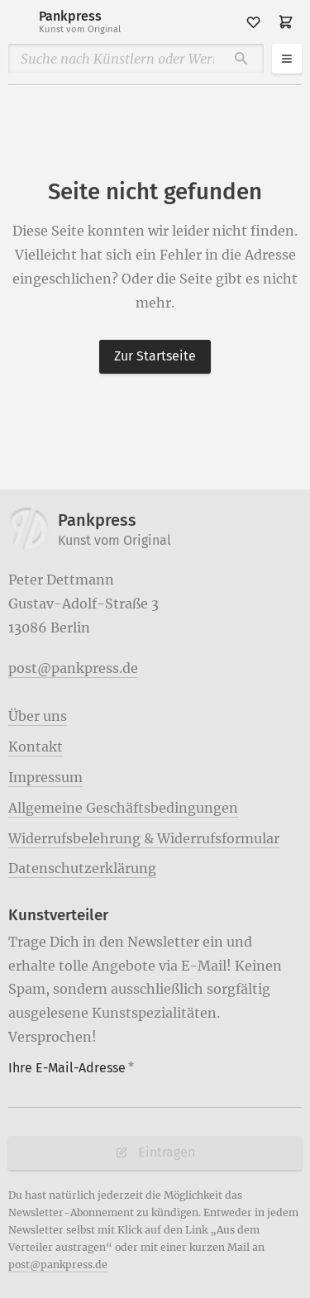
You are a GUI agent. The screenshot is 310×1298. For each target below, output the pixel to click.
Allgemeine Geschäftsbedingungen (123, 807)
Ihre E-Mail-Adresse (71, 1068)
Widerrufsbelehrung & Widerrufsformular (143, 838)
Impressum (45, 777)
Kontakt (35, 746)
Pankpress (80, 22)
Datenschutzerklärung (82, 868)
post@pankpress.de (73, 668)
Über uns (37, 716)
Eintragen (154, 1152)
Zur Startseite (155, 356)
